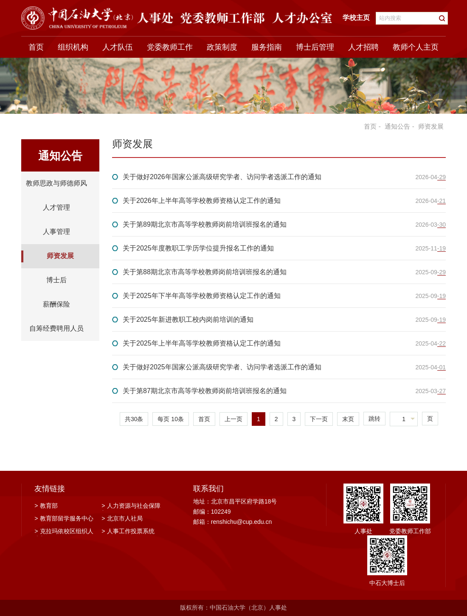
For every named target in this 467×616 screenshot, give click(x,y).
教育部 (46, 505)
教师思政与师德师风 (56, 183)
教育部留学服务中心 (63, 518)
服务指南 (266, 47)
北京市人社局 (122, 518)
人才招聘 (363, 47)
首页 (36, 47)
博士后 (56, 280)
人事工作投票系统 (128, 531)
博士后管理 (315, 47)
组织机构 (73, 47)
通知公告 (397, 126)
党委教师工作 (170, 47)
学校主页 (356, 17)
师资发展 (60, 255)
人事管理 (56, 231)
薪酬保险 (56, 304)
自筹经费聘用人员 (56, 328)
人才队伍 (117, 47)
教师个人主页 (416, 47)
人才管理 (56, 207)
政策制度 (222, 47)
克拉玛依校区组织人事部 (63, 532)
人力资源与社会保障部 (130, 506)
